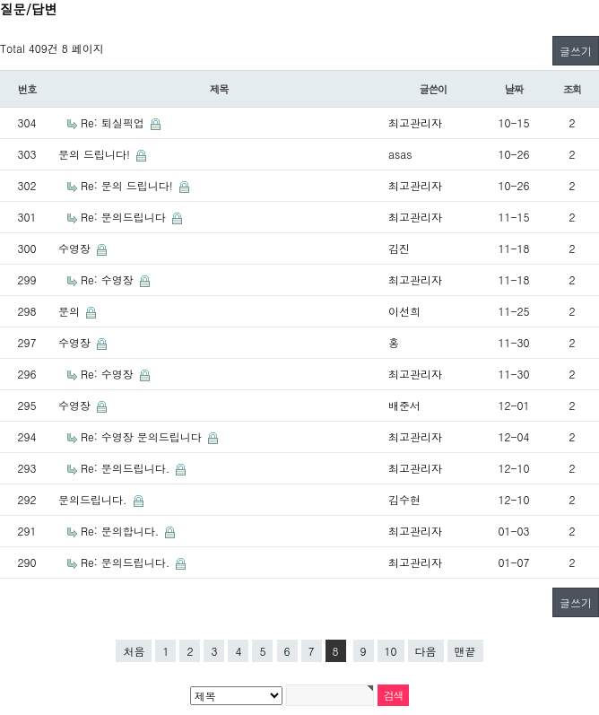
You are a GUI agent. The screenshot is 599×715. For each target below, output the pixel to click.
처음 (133, 650)
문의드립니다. (94, 499)
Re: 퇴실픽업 (114, 122)
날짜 (514, 89)
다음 (426, 650)
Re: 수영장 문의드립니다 (143, 436)
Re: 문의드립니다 (125, 216)
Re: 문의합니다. (121, 530)
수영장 (76, 248)
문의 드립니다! (96, 153)
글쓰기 (576, 50)
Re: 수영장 (109, 279)
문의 (70, 310)
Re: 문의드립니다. (127, 467)
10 (391, 650)
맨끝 (465, 650)
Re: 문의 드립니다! (129, 185)
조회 (572, 89)
